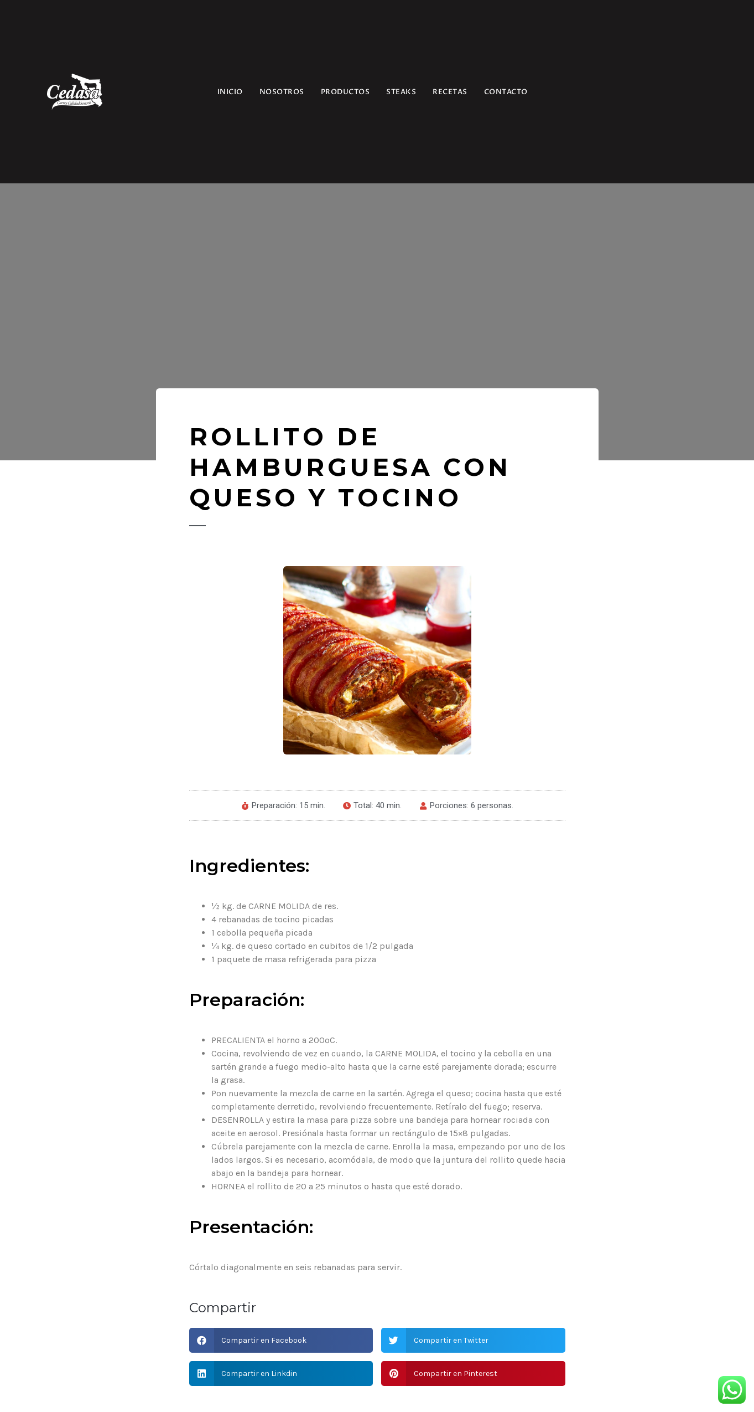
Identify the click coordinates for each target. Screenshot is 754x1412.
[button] (281, 1340)
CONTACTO (506, 92)
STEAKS (401, 92)
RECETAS (450, 92)
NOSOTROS (281, 92)
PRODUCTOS (345, 92)
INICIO (230, 92)
